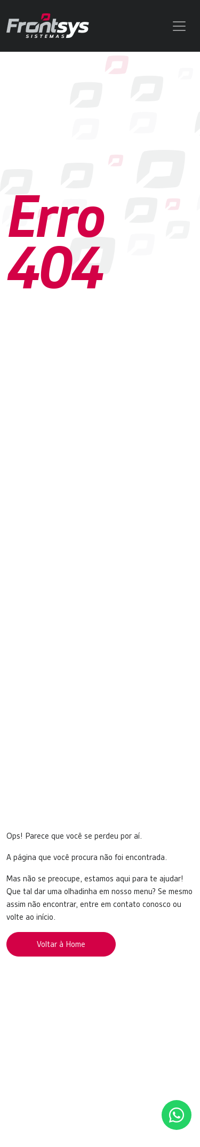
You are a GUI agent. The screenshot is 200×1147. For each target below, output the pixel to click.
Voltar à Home (61, 944)
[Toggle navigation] (179, 26)
